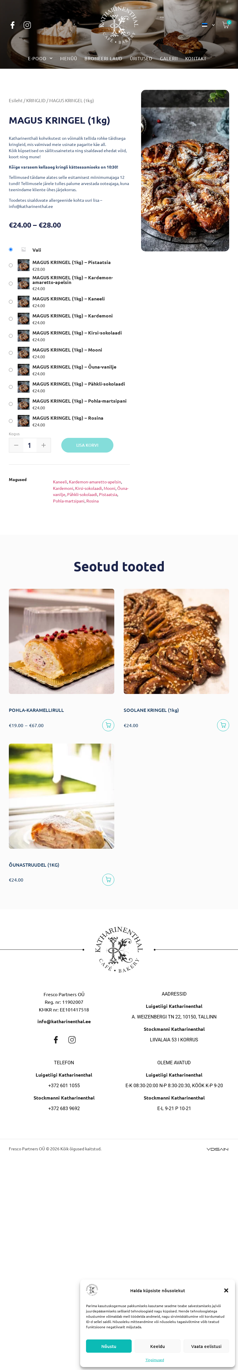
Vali (36, 250)
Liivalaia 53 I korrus (174, 1042)
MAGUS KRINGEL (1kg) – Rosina (67, 418)
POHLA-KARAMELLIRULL (36, 710)
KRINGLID (36, 100)
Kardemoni (63, 488)
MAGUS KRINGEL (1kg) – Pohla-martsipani (79, 401)
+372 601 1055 (64, 1088)
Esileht (16, 100)
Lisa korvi (87, 445)
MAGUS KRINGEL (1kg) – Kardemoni (72, 315)
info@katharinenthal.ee (64, 1024)
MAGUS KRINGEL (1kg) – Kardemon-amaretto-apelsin (72, 280)
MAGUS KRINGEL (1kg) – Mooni (67, 349)
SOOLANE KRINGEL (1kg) (151, 710)
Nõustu (108, 1346)
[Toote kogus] (29, 445)
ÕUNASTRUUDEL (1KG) (34, 866)
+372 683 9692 (64, 1111)
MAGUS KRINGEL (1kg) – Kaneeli (68, 298)
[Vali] (107, 725)
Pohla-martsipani (69, 500)
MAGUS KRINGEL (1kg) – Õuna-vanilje (74, 366)
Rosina (92, 500)
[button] (226, 1290)
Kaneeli (60, 481)
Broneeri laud (104, 58)
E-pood (40, 58)
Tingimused (155, 1359)
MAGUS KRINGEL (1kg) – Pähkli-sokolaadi (78, 383)
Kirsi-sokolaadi (88, 488)
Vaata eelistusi (206, 1346)
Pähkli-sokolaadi (82, 494)
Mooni (109, 488)
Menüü (68, 58)
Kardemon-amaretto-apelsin (95, 481)
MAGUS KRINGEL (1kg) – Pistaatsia (71, 262)
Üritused (141, 58)
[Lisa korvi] (107, 881)
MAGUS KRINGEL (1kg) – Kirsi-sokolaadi (77, 332)
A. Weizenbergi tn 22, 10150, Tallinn (174, 1019)
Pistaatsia (108, 494)
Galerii (169, 58)
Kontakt (195, 58)
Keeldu (157, 1346)
